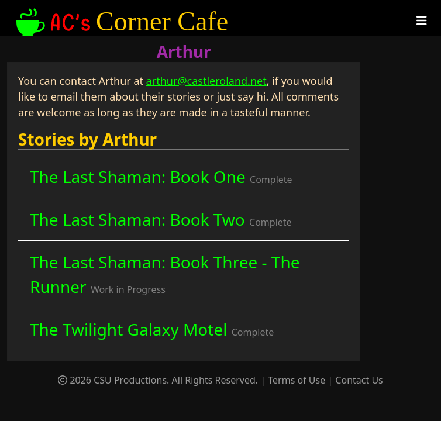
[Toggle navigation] (422, 21)
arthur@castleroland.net (206, 81)
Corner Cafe (120, 21)
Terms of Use (296, 380)
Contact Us (359, 380)
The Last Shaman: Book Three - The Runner (165, 274)
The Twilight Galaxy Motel (152, 329)
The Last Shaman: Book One (161, 176)
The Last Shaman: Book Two (161, 219)
